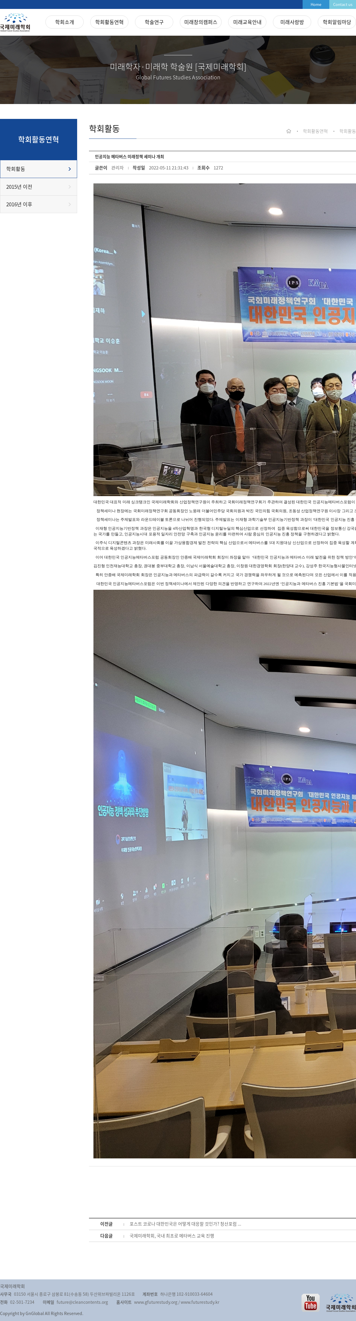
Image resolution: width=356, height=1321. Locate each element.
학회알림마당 (337, 22)
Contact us (342, 4)
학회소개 (64, 22)
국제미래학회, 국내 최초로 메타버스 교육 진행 (172, 1235)
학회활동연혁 (109, 22)
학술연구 (154, 22)
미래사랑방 (292, 22)
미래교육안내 (247, 22)
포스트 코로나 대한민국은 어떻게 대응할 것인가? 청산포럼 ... (185, 1224)
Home (316, 4)
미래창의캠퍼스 (200, 22)
